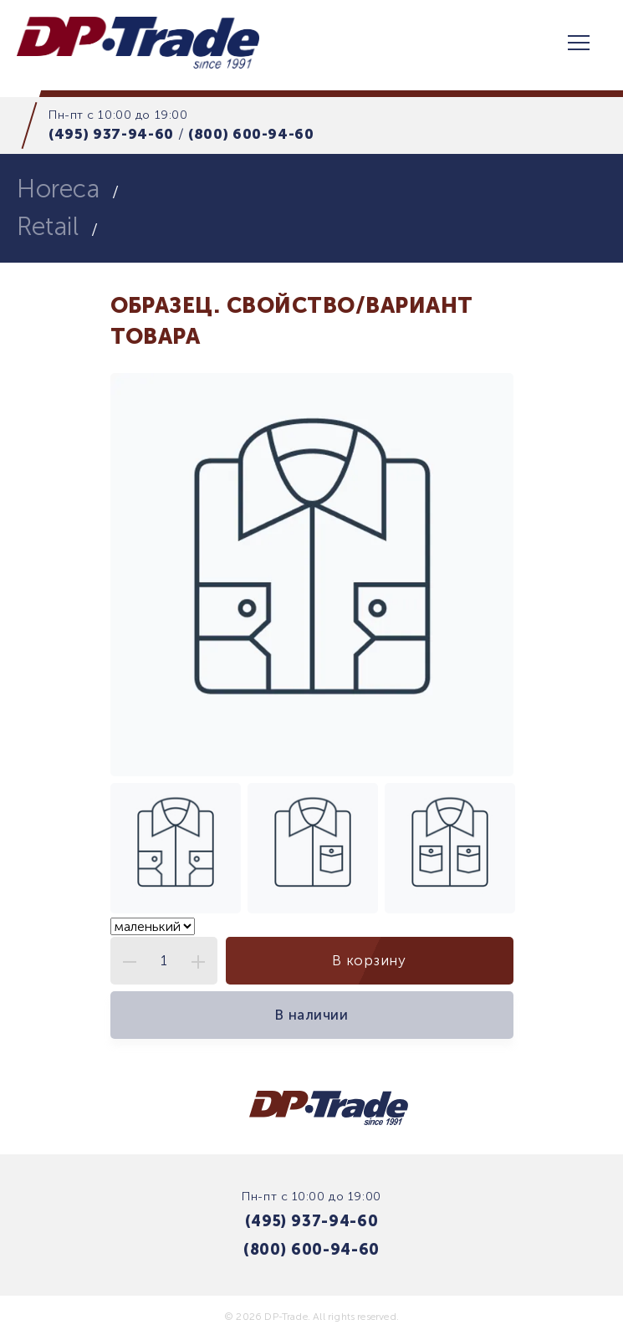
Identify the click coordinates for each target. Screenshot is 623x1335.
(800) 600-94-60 (251, 133)
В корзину (369, 961)
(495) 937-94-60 (111, 133)
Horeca (58, 189)
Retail (48, 226)
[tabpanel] (311, 574)
